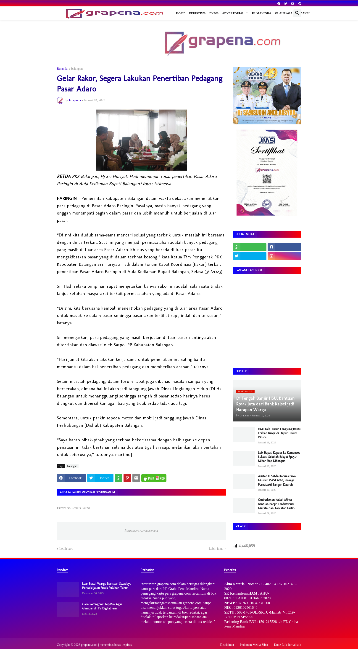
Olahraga (283, 13)
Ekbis (213, 13)
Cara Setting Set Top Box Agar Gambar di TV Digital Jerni (102, 606)
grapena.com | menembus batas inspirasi (107, 644)
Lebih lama (216, 548)
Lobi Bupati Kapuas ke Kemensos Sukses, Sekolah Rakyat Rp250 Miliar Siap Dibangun (279, 457)
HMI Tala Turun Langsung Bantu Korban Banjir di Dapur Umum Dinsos (279, 433)
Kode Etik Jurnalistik (287, 644)
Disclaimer (227, 644)
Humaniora (261, 13)
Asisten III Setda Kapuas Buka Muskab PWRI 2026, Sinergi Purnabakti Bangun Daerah (277, 480)
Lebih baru (66, 548)
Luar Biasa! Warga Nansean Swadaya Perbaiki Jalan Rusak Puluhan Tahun (106, 586)
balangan (77, 68)
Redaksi (303, 13)
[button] (297, 13)
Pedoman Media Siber (254, 644)
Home (180, 13)
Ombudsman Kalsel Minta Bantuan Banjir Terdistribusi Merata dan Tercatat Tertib (276, 504)
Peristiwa (197, 13)
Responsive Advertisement (141, 530)
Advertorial (233, 13)
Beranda (62, 68)
